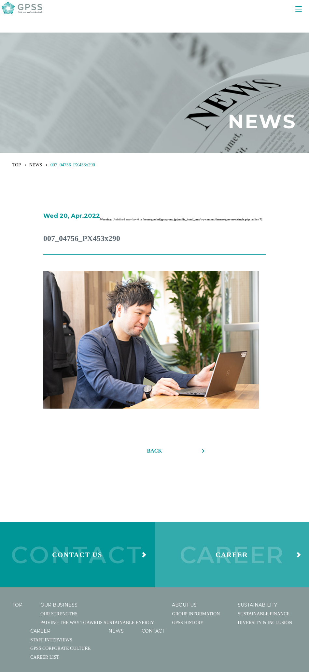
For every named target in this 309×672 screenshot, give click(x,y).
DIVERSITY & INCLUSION (265, 548)
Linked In (111, 610)
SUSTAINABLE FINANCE (263, 540)
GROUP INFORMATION (196, 540)
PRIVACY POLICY (231, 610)
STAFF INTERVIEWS (51, 566)
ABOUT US (184, 531)
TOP (16, 164)
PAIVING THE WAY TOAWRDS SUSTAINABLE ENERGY (97, 548)
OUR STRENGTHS (58, 540)
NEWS (35, 164)
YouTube (35, 610)
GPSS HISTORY (188, 548)
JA (263, 610)
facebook (73, 610)
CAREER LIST (44, 583)
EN (273, 610)
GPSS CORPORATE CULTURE (60, 574)
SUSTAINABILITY (257, 531)
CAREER (40, 557)
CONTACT (153, 557)
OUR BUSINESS (58, 531)
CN (284, 610)
